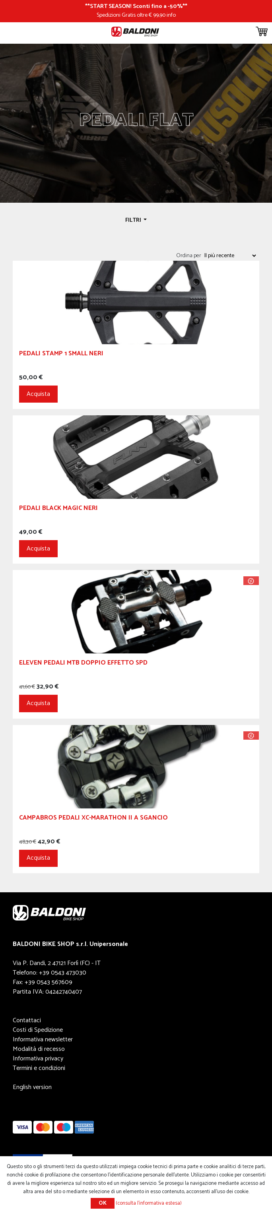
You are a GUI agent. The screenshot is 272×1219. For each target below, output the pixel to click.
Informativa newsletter (43, 1039)
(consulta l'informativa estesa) (149, 1203)
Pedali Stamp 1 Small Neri (61, 355)
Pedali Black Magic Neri (58, 509)
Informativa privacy (38, 1058)
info (171, 15)
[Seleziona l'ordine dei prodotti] (229, 255)
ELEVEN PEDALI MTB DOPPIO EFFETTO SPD (83, 664)
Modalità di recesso (39, 1049)
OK (103, 1203)
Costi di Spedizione (38, 1030)
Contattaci (27, 1020)
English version (32, 1087)
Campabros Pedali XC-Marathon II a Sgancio (93, 819)
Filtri (133, 220)
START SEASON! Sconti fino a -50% (136, 6)
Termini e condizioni (39, 1068)
